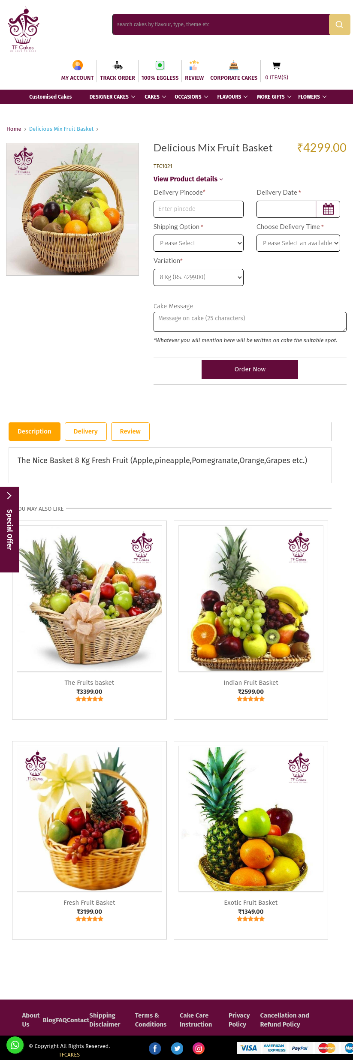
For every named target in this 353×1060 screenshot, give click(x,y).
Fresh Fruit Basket (89, 902)
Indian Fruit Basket (250, 683)
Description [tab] (34, 431)
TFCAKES (69, 1054)
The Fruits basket (89, 683)
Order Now (250, 369)
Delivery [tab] (86, 431)
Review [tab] (130, 431)
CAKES (152, 97)
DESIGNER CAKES (109, 97)
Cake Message (173, 306)
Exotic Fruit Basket (251, 902)
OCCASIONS (188, 97)
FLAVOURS (229, 97)
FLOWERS (309, 97)
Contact (78, 1020)
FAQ (61, 1020)
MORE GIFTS (270, 97)
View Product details (188, 179)
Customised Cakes (50, 97)
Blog (49, 1020)
